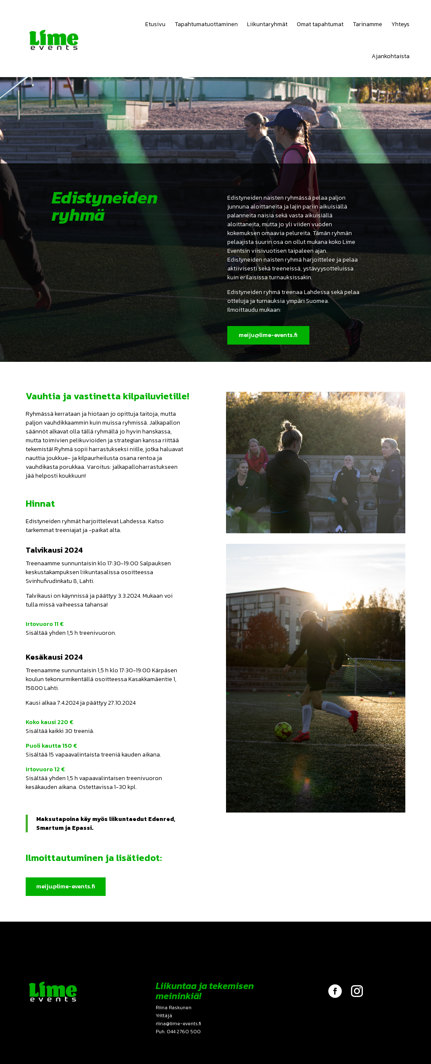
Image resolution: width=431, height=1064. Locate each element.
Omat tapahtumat (320, 24)
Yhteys (400, 24)
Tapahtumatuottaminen (206, 24)
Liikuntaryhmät (267, 24)
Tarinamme (367, 24)
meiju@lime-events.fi (267, 335)
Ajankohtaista (391, 56)
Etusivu (155, 24)
